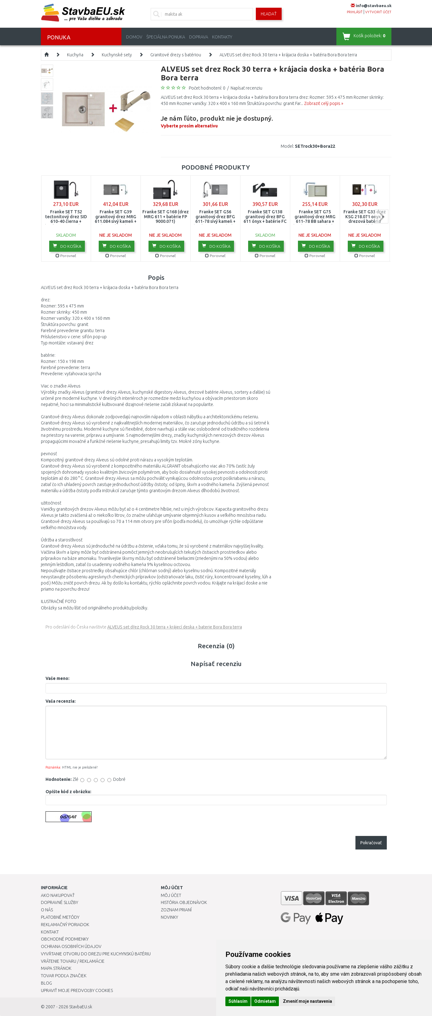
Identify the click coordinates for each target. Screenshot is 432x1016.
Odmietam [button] (265, 1001)
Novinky (169, 917)
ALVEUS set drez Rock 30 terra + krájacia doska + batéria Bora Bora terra (288, 54)
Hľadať (269, 13)
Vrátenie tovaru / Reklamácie (73, 961)
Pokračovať (371, 842)
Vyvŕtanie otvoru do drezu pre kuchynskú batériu (96, 953)
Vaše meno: (57, 678)
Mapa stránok (56, 968)
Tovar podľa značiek (63, 975)
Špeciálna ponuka (165, 36)
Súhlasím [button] (238, 1001)
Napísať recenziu (246, 88)
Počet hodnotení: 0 (207, 88)
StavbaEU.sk (80, 1006)
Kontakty (222, 36)
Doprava (198, 36)
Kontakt (50, 932)
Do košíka (67, 245)
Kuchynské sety (117, 54)
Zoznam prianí (176, 909)
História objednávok (184, 902)
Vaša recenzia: (61, 701)
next (381, 216)
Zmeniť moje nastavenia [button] (307, 1001)
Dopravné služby (59, 902)
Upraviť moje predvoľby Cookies (77, 990)
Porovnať (66, 256)
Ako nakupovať (58, 895)
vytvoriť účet (378, 12)
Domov (134, 36)
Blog (46, 983)
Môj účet (171, 895)
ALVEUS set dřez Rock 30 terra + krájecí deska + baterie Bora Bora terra (174, 626)
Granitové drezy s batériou (175, 54)
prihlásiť (355, 12)
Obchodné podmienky (65, 939)
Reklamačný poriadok (65, 924)
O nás (47, 909)
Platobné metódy (60, 917)
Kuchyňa (75, 54)
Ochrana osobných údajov (71, 946)
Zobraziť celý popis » (323, 103)
